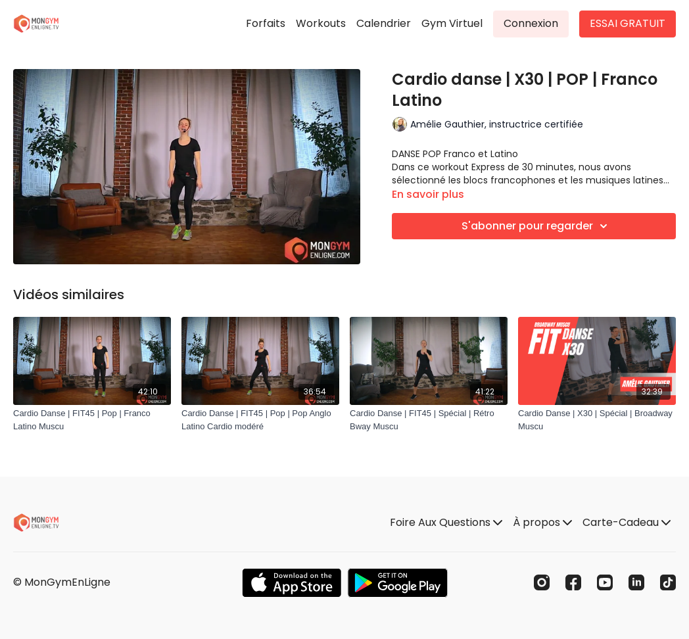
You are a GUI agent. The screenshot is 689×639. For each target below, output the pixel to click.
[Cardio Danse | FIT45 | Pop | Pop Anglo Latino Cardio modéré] (260, 420)
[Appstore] (291, 583)
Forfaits (265, 23)
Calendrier (383, 23)
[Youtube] (605, 582)
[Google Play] (397, 583)
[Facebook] (573, 582)
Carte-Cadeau (626, 522)
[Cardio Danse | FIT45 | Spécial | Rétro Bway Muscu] (429, 420)
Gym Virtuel (452, 23)
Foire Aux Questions (446, 522)
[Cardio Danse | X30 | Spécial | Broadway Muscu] (597, 420)
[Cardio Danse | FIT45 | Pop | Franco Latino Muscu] (92, 420)
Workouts (321, 23)
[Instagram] (542, 582)
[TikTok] (668, 582)
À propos (542, 522)
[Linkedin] (636, 582)
